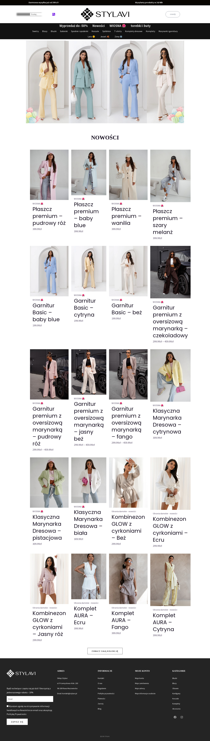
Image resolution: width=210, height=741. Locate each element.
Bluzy (44, 31)
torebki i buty (141, 25)
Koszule (95, 31)
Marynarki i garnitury (168, 31)
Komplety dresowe (133, 31)
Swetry (35, 31)
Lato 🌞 (91, 36)
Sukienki (64, 31)
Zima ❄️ (118, 36)
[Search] (53, 14)
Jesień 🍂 (104, 36)
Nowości (98, 25)
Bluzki (54, 31)
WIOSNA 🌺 (118, 25)
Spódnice (106, 31)
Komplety (150, 31)
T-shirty (118, 31)
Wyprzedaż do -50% (73, 25)
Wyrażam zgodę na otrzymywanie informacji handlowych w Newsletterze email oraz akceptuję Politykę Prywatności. (29, 710)
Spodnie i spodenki (79, 31)
